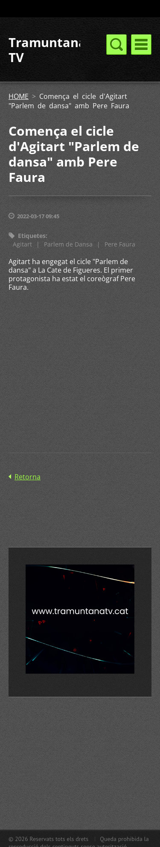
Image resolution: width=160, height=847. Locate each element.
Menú (141, 44)
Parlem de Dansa (68, 244)
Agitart (22, 244)
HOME (19, 96)
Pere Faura (120, 244)
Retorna (28, 476)
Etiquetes (32, 236)
